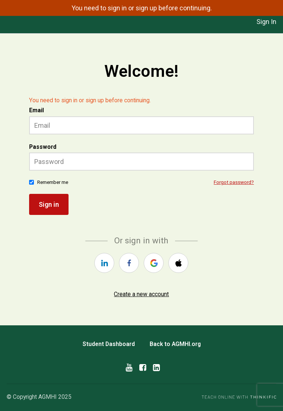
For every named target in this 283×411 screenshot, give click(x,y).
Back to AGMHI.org (175, 343)
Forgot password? (234, 182)
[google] (154, 263)
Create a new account (141, 294)
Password (42, 146)
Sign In (266, 21)
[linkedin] (104, 263)
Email (36, 110)
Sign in (49, 204)
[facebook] (129, 263)
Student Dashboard (109, 343)
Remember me (52, 182)
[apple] (178, 263)
